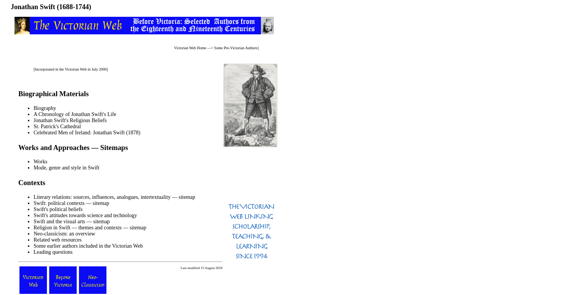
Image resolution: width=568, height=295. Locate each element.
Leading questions (53, 252)
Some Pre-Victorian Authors (235, 48)
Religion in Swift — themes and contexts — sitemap (90, 228)
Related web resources (58, 240)
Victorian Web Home (190, 48)
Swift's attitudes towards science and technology (85, 215)
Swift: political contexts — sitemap (71, 203)
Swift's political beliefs (58, 209)
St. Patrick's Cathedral (57, 126)
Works (40, 161)
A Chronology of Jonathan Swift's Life (75, 114)
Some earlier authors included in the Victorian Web (88, 246)
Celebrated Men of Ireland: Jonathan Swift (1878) (87, 132)
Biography (45, 108)
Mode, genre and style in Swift (67, 168)
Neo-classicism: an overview (64, 234)
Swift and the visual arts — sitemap (72, 221)
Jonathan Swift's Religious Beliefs (70, 120)
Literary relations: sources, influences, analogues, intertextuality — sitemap (114, 197)
